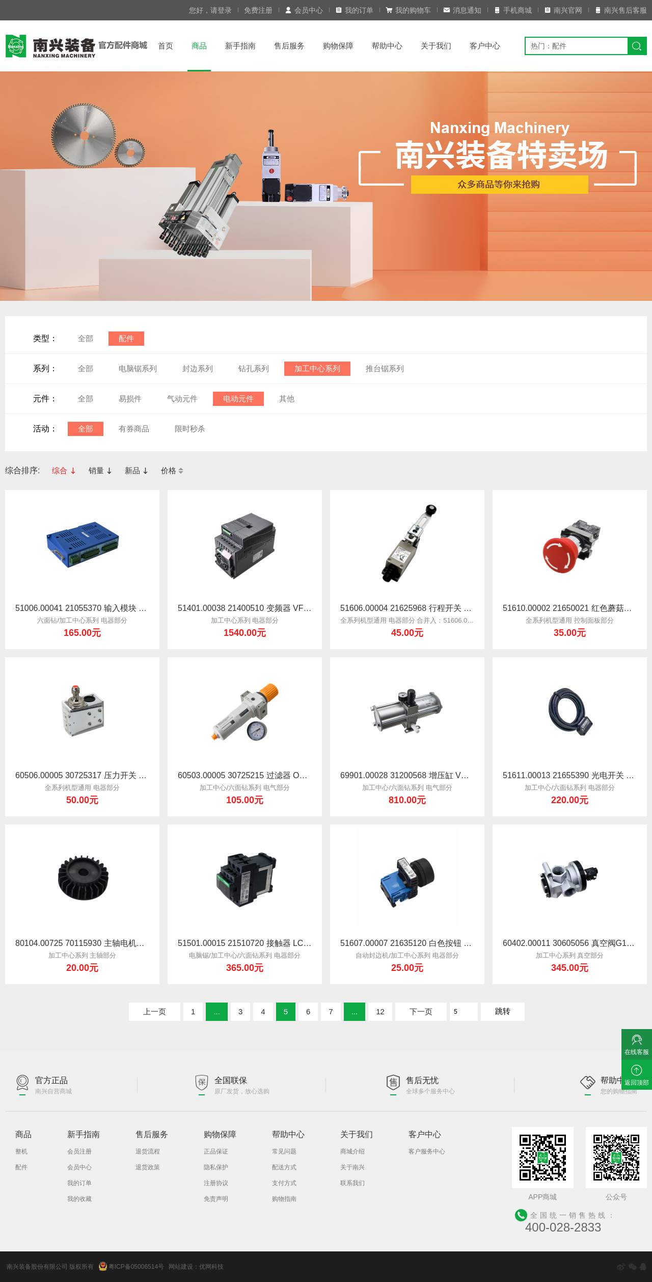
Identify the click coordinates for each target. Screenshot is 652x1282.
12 (380, 1011)
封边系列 (197, 368)
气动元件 (182, 398)
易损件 (130, 398)
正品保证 (216, 1151)
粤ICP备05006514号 (131, 1266)
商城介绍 (352, 1151)
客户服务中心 (427, 1151)
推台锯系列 (385, 368)
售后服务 (289, 45)
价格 (172, 470)
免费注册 (258, 10)
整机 (21, 1151)
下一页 (421, 1011)
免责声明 (216, 1198)
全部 (85, 338)
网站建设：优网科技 (196, 1266)
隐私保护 (216, 1167)
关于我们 (436, 45)
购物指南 (284, 1198)
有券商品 (134, 428)
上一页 (154, 1011)
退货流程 (147, 1151)
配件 (126, 338)
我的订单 (354, 10)
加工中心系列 (317, 368)
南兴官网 (563, 10)
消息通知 (462, 10)
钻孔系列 (253, 368)
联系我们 (352, 1183)
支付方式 (284, 1183)
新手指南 (240, 45)
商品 (199, 45)
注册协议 (216, 1183)
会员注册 (79, 1151)
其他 (286, 398)
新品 (137, 470)
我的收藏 (79, 1198)
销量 (101, 470)
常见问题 (284, 1151)
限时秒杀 (190, 428)
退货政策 (147, 1167)
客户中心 (485, 45)
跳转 (502, 1011)
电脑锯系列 (138, 368)
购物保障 (338, 45)
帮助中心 (387, 45)
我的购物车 (408, 10)
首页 (165, 45)
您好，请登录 (210, 10)
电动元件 (238, 398)
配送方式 (284, 1167)
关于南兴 (352, 1167)
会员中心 (304, 10)
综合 (64, 470)
